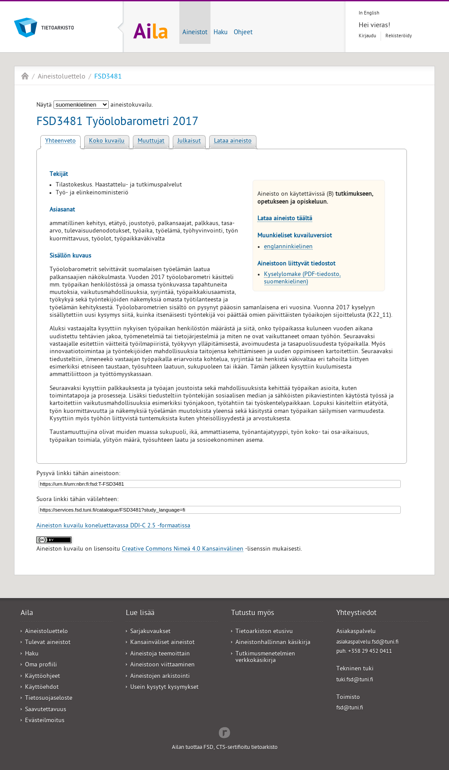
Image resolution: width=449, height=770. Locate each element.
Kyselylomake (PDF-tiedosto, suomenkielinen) (302, 278)
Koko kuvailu (107, 141)
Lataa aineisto (233, 141)
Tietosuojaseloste (48, 698)
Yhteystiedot (356, 613)
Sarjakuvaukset (150, 632)
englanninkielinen (288, 247)
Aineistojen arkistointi (160, 676)
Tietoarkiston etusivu (264, 632)
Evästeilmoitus (44, 721)
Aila (25, 75)
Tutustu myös (252, 613)
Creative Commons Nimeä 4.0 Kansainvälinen (182, 549)
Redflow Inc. (224, 732)
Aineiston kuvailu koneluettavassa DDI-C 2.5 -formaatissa (113, 526)
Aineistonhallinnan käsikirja (272, 643)
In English (369, 13)
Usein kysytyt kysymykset (164, 687)
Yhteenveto (60, 141)
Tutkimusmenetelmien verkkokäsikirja (265, 658)
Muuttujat (151, 141)
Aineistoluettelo (62, 77)
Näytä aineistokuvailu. (94, 105)
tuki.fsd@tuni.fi (354, 680)
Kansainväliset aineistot (162, 643)
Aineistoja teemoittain (160, 654)
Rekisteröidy (398, 36)
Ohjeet (243, 33)
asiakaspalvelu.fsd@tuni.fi (367, 642)
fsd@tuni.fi (349, 708)
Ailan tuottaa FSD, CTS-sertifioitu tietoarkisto (225, 748)
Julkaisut (189, 141)
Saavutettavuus (45, 710)
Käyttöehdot (42, 687)
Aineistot (194, 33)
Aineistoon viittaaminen (162, 665)
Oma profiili (41, 665)
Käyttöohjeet (42, 676)
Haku (221, 33)
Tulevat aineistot (48, 643)
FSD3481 (108, 77)
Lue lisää (140, 613)
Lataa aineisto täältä (284, 219)
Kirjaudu (367, 36)
